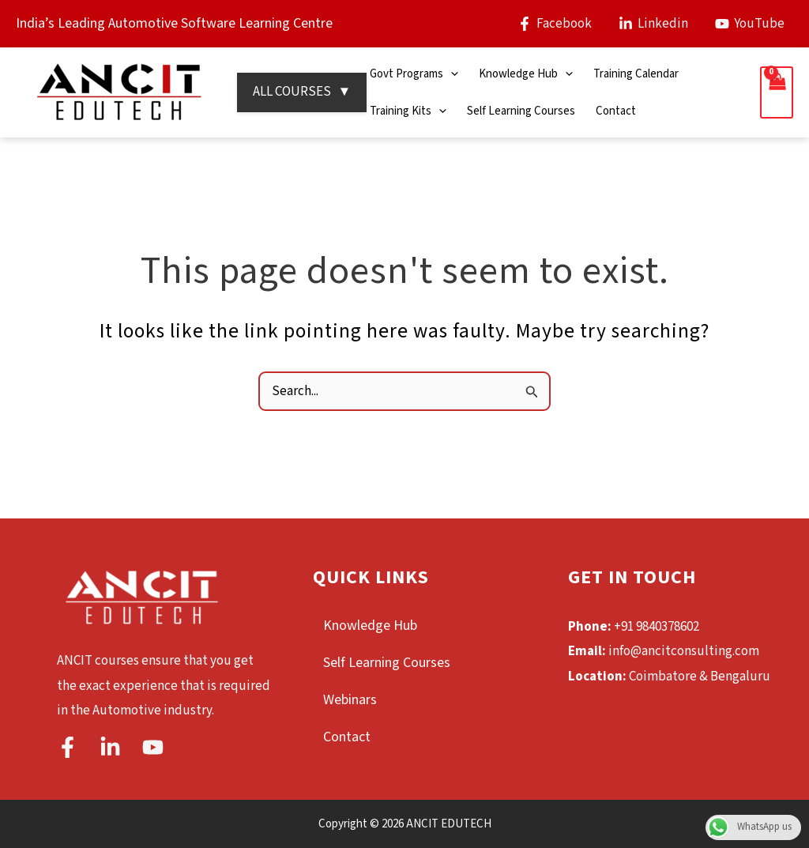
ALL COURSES (302, 92)
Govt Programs (414, 74)
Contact (616, 111)
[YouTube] (749, 24)
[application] (450, 74)
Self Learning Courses (521, 111)
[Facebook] (554, 24)
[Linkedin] (653, 24)
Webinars (350, 700)
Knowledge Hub (526, 74)
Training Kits (408, 111)
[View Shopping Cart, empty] (776, 92)
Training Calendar (636, 73)
